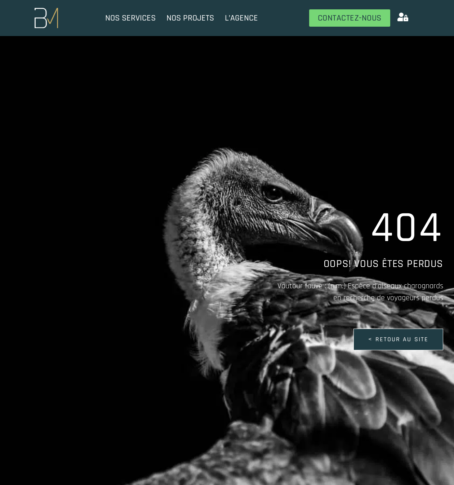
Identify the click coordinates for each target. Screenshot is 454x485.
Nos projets (190, 18)
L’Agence (241, 18)
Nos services (130, 18)
